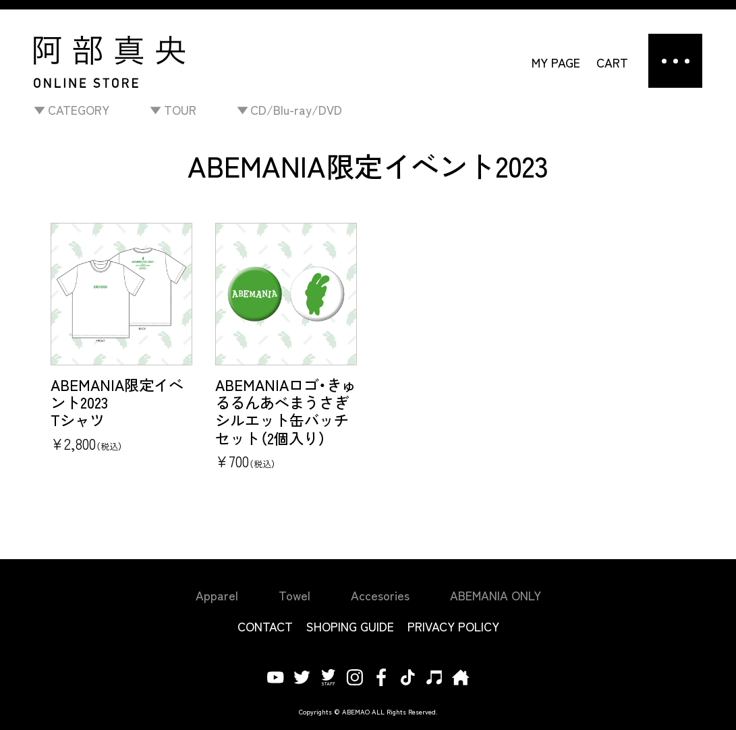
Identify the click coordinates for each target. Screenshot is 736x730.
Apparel (217, 595)
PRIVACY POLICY (453, 626)
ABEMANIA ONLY (495, 595)
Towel (294, 595)
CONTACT (265, 626)
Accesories (380, 595)
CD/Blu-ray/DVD (296, 109)
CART (612, 62)
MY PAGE (556, 62)
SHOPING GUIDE (350, 626)
